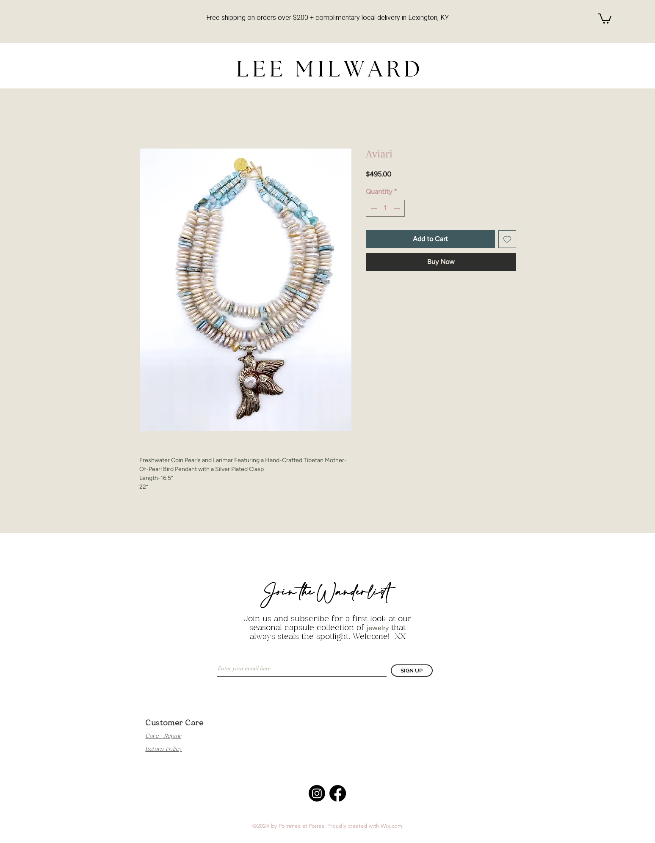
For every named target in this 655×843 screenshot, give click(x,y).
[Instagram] (317, 793)
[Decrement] (373, 208)
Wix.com (392, 826)
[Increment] (398, 208)
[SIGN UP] (412, 670)
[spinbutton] (385, 208)
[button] (604, 18)
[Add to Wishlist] (507, 239)
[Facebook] (337, 793)
